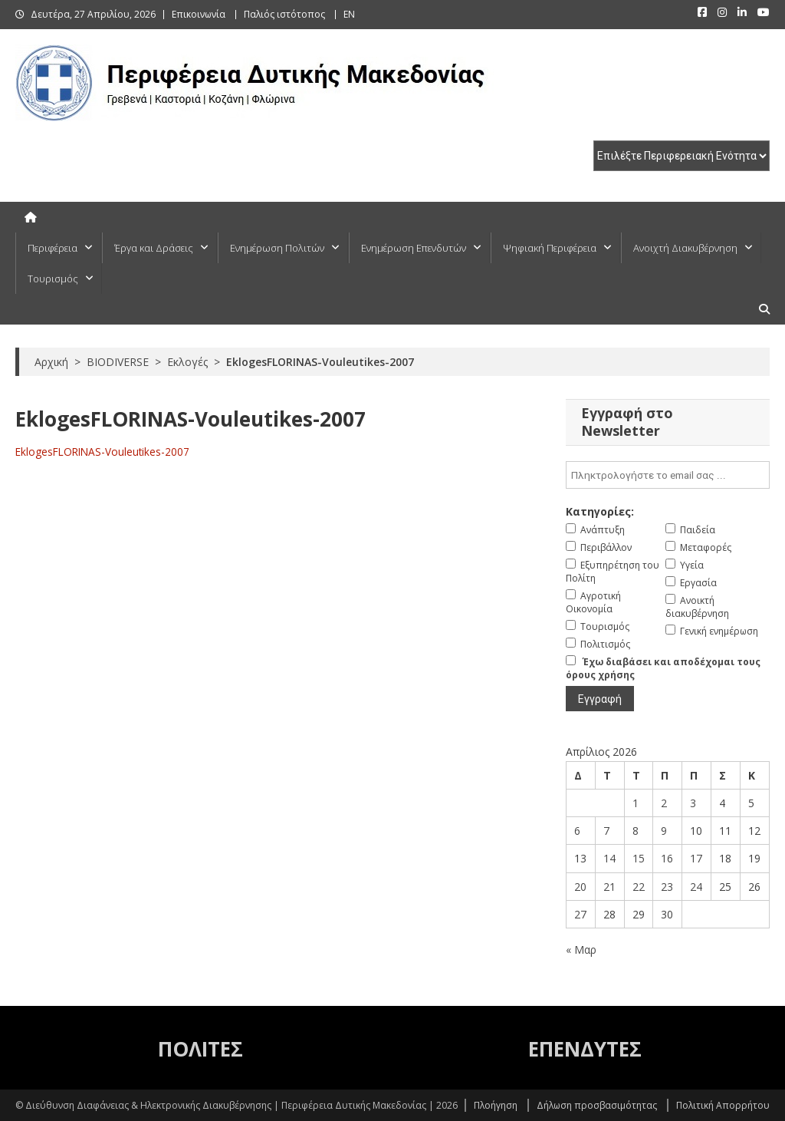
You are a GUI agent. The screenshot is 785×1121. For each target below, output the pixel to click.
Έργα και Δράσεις (153, 248)
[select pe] (681, 155)
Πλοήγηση (495, 1105)
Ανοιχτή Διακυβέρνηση (685, 248)
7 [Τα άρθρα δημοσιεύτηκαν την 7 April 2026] (606, 830)
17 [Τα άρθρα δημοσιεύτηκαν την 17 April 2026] (696, 858)
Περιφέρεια (52, 248)
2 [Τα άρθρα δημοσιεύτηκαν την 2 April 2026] (664, 803)
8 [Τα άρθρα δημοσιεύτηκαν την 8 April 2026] (635, 830)
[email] (667, 475)
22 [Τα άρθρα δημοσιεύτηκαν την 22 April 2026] (638, 886)
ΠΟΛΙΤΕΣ (200, 1049)
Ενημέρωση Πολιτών (277, 248)
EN (349, 14)
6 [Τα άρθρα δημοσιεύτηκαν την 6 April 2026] (577, 830)
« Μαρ (581, 949)
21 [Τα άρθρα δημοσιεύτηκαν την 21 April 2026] (609, 886)
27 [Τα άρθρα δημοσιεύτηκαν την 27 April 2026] (580, 914)
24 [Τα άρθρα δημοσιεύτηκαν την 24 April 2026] (696, 886)
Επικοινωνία (198, 14)
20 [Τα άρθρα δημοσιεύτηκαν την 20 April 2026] (580, 886)
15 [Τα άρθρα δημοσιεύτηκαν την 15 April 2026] (638, 858)
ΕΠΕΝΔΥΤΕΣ (585, 1049)
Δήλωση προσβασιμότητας (597, 1105)
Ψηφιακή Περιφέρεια (549, 248)
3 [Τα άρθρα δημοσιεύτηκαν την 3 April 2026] (693, 803)
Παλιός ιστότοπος (284, 14)
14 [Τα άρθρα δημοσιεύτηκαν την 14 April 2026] (609, 858)
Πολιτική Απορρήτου (723, 1105)
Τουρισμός (53, 278)
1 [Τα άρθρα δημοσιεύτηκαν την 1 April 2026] (635, 803)
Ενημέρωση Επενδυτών (413, 248)
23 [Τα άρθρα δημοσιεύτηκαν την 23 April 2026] (667, 886)
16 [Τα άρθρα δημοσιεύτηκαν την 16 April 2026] (667, 858)
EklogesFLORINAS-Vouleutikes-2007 (102, 451)
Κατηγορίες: (600, 511)
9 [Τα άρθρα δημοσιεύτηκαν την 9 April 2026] (664, 830)
